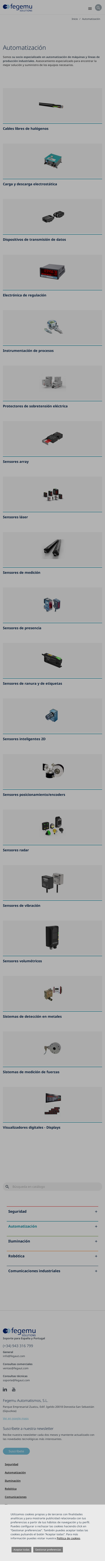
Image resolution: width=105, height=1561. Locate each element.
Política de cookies (68, 1538)
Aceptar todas (21, 1549)
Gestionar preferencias (48, 1549)
